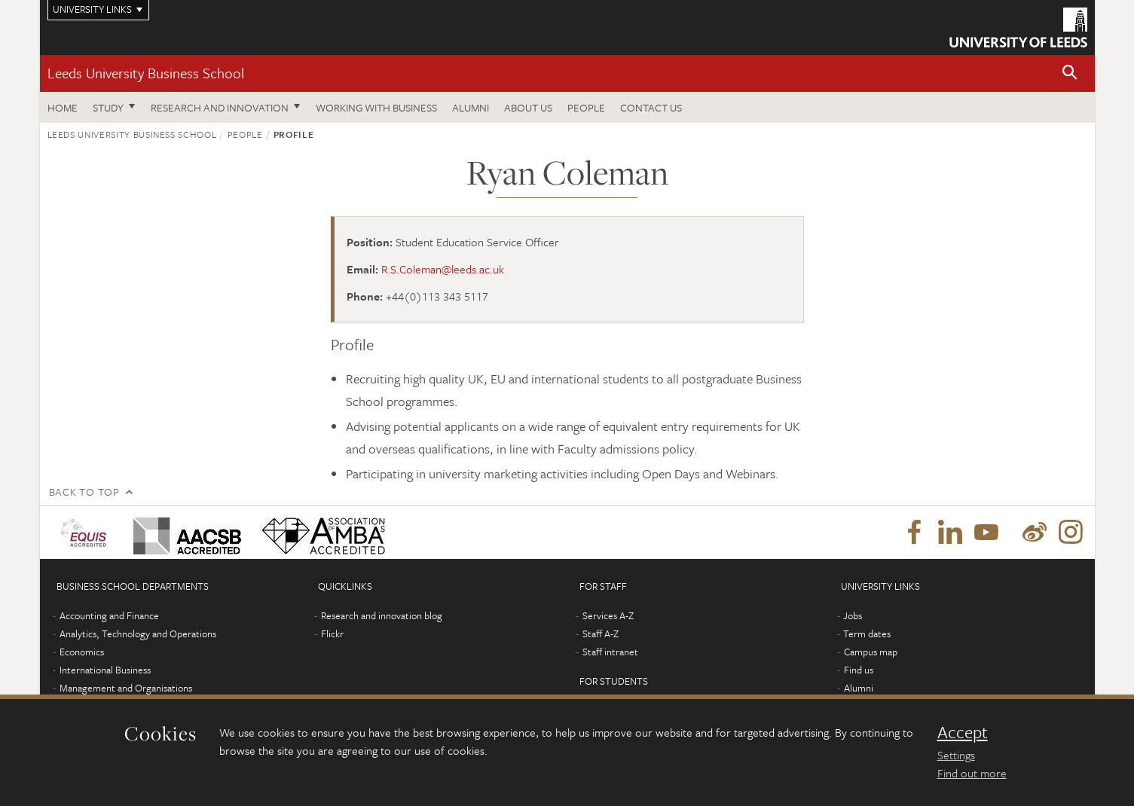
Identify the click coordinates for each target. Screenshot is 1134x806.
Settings (956, 754)
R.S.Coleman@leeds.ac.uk (442, 269)
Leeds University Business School (145, 73)
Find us (858, 669)
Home (62, 107)
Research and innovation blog (381, 615)
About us (528, 107)
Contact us (651, 107)
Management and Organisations (126, 687)
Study (108, 107)
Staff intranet (610, 651)
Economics (82, 651)
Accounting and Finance (109, 615)
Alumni (470, 107)
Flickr (332, 633)
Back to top (84, 491)
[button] (1070, 73)
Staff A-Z (600, 633)
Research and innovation (220, 107)
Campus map (870, 651)
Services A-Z (608, 615)
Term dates (867, 633)
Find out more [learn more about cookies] (972, 773)
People (586, 107)
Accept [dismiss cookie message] (962, 732)
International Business (105, 669)
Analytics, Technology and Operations (138, 633)
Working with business (376, 107)
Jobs (852, 615)
